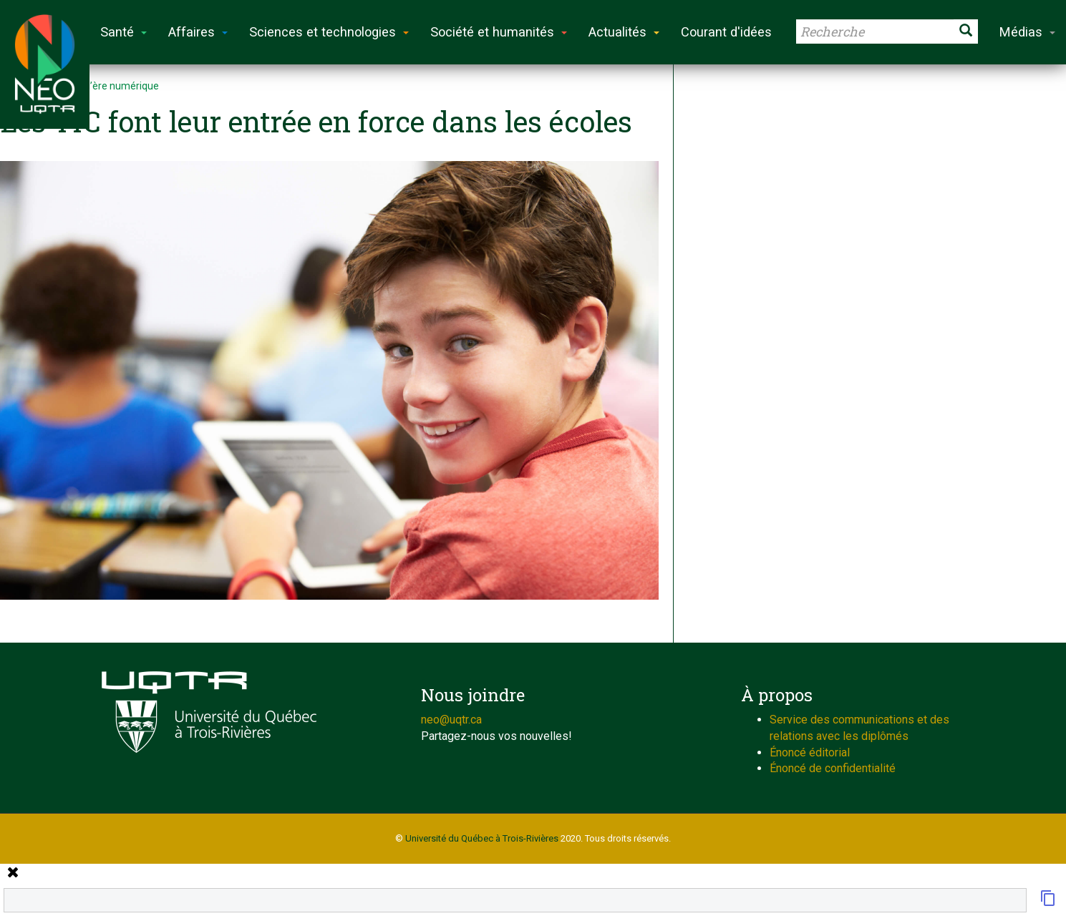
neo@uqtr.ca (451, 719)
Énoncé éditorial (810, 752)
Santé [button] (123, 31)
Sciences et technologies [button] (329, 31)
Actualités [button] (623, 31)
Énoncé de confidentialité (833, 768)
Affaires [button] (198, 31)
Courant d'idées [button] (726, 31)
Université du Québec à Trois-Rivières (481, 838)
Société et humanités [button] (498, 31)
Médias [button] (1027, 31)
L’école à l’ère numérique (103, 86)
